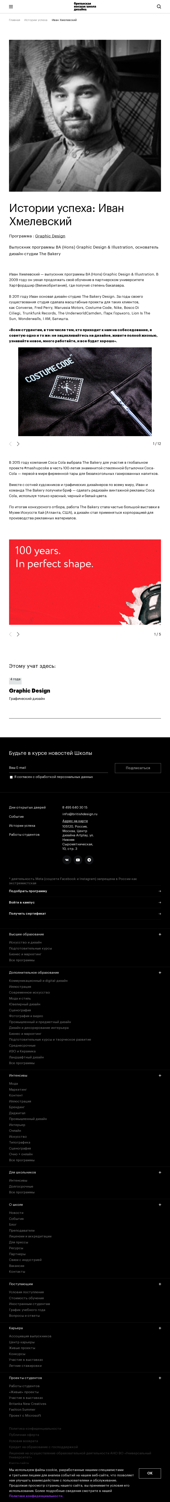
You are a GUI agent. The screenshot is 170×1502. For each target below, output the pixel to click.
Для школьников (85, 1172)
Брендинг (17, 1107)
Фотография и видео (26, 1016)
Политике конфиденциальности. (36, 1496)
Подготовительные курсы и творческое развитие (50, 1039)
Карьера (85, 1328)
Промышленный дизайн (28, 1119)
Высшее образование (85, 934)
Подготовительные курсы (30, 948)
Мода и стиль (20, 998)
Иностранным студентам (29, 1304)
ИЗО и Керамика (22, 1051)
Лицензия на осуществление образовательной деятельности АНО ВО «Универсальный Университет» (80, 1455)
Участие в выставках (26, 1359)
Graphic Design (50, 236)
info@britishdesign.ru (79, 814)
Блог (13, 1224)
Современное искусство (29, 992)
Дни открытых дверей (27, 807)
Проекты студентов (85, 1378)
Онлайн (15, 1130)
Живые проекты (22, 1348)
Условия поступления (26, 1292)
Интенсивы (85, 1075)
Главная (14, 20)
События (16, 816)
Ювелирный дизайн (24, 1004)
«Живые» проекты (24, 1392)
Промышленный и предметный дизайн (40, 1022)
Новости (16, 1213)
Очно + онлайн (21, 1154)
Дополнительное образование (85, 972)
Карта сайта (19, 1463)
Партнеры (17, 1254)
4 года (15, 679)
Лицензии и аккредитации (30, 1236)
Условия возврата (23, 1441)
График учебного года (27, 1310)
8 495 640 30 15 (74, 807)
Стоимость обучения (26, 1298)
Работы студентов (24, 834)
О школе (85, 1204)
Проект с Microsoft (25, 1415)
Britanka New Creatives (27, 1404)
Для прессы (18, 1242)
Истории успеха (35, 20)
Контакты (17, 1271)
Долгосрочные (21, 1186)
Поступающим (85, 1284)
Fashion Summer (22, 1409)
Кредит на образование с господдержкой (43, 1447)
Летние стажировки (25, 1365)
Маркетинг (18, 1089)
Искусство (18, 1136)
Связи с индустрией (25, 1260)
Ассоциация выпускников (30, 1336)
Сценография (20, 1010)
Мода (13, 1083)
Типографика (19, 1142)
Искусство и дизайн (25, 942)
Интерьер (17, 1125)
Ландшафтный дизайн (26, 1057)
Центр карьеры (22, 1342)
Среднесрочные (22, 1045)
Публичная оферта (24, 1435)
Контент (16, 1095)
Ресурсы (16, 1248)
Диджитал (17, 1113)
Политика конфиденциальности (35, 1428)
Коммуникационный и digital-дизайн (38, 980)
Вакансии (16, 1266)
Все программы (22, 960)
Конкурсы (17, 1354)
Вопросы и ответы (24, 1315)
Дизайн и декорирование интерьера (39, 1027)
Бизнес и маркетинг (25, 954)
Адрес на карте (75, 821)
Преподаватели (22, 1230)
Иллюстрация (20, 986)
